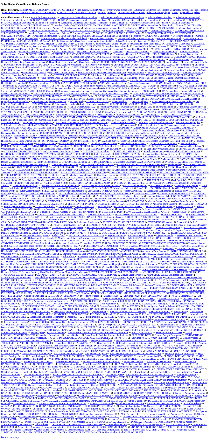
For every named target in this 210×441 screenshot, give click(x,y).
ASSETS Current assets (150, 162)
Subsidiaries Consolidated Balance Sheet (103, 28)
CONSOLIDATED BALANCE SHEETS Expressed (100, 159)
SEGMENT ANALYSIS (177, 424)
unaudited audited (189, 143)
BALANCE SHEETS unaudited (192, 85)
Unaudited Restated (107, 204)
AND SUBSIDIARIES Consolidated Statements (113, 162)
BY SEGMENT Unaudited (46, 372)
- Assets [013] (182, 343)
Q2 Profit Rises (91, 408)
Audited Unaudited (136, 401)
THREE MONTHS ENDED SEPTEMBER (24, 175)
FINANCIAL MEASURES (46, 256)
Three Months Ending (73, 156)
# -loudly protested (90, 296)
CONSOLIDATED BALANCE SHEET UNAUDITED (106, 138)
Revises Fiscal (30, 422)
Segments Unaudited (195, 214)
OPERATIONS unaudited (165, 51)
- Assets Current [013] (133, 191)
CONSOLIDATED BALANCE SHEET (88, 109)
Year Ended (106, 120)
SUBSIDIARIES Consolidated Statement (96, 414)
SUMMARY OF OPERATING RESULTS (74, 406)
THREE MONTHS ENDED (128, 154)
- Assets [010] (81, 343)
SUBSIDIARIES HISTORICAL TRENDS (39, 80)
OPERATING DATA (141, 335)
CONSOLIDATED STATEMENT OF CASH (146, 212)
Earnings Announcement (137, 256)
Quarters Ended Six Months (136, 330)
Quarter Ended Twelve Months (49, 429)
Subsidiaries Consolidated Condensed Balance (43, 219)
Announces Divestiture (141, 419)
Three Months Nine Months (25, 99)
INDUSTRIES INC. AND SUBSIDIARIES (60, 248)
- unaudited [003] (61, 382)
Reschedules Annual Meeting (49, 419)
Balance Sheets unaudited (102, 38)
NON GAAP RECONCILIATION (101, 261)
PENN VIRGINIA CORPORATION (170, 377)
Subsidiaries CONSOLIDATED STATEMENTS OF (150, 28)
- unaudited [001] (120, 101)
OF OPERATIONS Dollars (61, 72)
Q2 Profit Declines (56, 332)
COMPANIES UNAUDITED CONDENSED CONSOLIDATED (111, 351)
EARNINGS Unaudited (109, 83)
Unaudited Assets (115, 217)
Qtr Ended (176, 393)
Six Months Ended (56, 175)
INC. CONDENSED (106, 406)
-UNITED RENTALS (169, 298)
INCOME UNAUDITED (16, 70)
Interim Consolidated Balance (30, 280)
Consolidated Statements (126, 169)
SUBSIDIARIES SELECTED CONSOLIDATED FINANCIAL (162, 117)
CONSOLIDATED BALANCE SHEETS (76, 12)
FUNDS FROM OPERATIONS (77, 372)
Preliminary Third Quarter (91, 401)
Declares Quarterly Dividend (14, 233)
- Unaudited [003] (45, 261)
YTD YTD (114, 416)
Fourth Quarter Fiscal (29, 191)
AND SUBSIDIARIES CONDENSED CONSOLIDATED (85, 127)
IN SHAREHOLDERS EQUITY (169, 319)
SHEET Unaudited (178, 429)
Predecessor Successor (11, 377)
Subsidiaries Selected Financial (105, 75)
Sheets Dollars (8, 91)
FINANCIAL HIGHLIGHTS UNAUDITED (135, 359)
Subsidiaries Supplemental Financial (49, 101)
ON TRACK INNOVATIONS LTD (144, 301)
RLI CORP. (109, 317)
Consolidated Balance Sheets (131, 12)
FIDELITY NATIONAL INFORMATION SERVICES (165, 395)
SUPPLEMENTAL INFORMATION (187, 290)
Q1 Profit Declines (157, 429)
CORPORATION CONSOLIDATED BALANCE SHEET (141, 393)
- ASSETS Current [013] (181, 296)
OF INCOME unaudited (109, 96)
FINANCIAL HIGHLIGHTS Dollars (156, 54)
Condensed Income (152, 156)
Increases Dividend (69, 351)
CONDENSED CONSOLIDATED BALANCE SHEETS (29, 12)
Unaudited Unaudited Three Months (145, 246)
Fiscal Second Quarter (171, 259)
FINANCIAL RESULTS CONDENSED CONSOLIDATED (157, 243)
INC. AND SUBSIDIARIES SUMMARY (161, 314)
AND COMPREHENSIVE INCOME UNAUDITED (126, 238)
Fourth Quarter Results (47, 162)
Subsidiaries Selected (123, 188)
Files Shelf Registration (126, 395)
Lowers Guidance (73, 335)
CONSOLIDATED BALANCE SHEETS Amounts (48, 41)
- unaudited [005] (179, 212)
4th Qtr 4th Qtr (70, 369)
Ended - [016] (201, 395)
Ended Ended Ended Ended (133, 198)
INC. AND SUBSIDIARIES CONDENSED (179, 385)
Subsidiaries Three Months (56, 148)
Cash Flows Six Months (80, 188)
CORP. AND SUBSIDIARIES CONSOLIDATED (137, 364)
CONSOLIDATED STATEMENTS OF (171, 49)
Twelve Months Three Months (71, 272)
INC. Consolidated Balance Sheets (97, 164)
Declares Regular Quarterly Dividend (71, 311)
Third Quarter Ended (11, 57)
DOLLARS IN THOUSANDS (193, 204)
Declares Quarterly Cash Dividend (38, 272)
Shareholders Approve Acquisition (146, 424)
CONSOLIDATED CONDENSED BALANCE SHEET (115, 322)
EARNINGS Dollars (10, 374)
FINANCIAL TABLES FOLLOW (57, 222)
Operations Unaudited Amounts (53, 49)
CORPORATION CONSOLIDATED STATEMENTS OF (36, 269)
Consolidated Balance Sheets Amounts (136, 38)
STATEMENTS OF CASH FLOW (190, 177)
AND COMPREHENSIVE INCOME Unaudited (41, 306)
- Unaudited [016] (102, 169)
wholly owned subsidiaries (119, 10)
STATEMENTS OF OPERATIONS (70, 75)
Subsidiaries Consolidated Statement (106, 49)
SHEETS (38, 169)
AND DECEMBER (71, 80)
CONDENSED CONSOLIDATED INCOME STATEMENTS (30, 154)
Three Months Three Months (62, 62)
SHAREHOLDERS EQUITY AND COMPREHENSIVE (158, 293)
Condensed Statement (122, 99)
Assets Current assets (98, 99)
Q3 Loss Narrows (97, 422)
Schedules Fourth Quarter (81, 135)
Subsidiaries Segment (154, 151)
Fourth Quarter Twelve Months (142, 159)
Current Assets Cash (156, 387)
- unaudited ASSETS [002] (143, 338)
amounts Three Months (152, 169)
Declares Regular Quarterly (191, 261)
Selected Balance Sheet (22, 143)
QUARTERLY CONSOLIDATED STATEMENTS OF (135, 353)
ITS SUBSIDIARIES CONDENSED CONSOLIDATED (73, 240)
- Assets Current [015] (133, 180)
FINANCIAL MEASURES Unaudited (172, 366)
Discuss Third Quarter (132, 230)
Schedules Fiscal (9, 214)
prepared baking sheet (190, 12)
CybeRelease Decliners (58, 280)
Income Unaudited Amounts (71, 191)
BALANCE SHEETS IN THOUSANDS (20, 393)
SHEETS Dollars (178, 46)
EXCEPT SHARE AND (12, 285)
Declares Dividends (178, 387)
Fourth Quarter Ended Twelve (18, 206)
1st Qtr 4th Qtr (27, 214)
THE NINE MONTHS (134, 429)
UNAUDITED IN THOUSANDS (103, 191)
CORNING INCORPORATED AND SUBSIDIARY (92, 275)
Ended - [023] (104, 324)
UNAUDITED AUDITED (154, 296)
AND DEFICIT (24, 290)
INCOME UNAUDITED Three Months (183, 162)
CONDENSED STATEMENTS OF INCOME (117, 135)
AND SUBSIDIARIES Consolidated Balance (89, 67)
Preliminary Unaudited (156, 414)
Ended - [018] (197, 390)
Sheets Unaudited (118, 22)
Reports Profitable (116, 235)
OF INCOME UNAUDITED (44, 70)
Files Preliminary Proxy (187, 372)
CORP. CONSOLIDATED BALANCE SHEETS (164, 269)
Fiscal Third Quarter (84, 206)
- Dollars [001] (11, 227)
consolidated (187, 10)
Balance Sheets (85, 43)
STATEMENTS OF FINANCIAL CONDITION (46, 57)
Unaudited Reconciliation (129, 209)
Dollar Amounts (199, 343)
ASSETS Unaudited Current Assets (103, 429)
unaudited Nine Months (130, 36)
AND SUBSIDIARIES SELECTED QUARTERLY (87, 359)
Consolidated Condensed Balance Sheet (160, 130)
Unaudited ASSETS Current (104, 143)
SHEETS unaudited (181, 22)
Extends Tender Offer (169, 338)
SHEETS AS (48, 191)
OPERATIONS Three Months (175, 167)
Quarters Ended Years (155, 267)
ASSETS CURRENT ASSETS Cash (73, 293)
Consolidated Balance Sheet (190, 106)
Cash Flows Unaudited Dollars (161, 148)
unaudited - (168, 248)
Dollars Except (8, 191)
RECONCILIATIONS (115, 243)
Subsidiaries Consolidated (189, 146)
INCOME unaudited (120, 109)
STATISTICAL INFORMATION (148, 288)
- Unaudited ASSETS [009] (139, 227)
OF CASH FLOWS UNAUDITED (181, 112)
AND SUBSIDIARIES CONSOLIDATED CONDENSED (83, 338)
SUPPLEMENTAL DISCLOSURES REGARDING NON (46, 327)
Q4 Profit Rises (139, 372)
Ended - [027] (180, 311)
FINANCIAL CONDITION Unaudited (154, 188)
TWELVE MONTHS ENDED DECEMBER (124, 222)
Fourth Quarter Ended (137, 30)
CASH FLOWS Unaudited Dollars (68, 377)
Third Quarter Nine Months (97, 64)
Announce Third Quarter (164, 204)
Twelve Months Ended (49, 78)
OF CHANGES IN (78, 380)
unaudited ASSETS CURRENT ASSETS (83, 78)
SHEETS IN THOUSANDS (169, 332)
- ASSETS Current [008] (113, 301)
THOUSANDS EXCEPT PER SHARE (19, 387)
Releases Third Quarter (130, 285)
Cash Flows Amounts (184, 201)
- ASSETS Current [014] (130, 414)
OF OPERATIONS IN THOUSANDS (19, 248)
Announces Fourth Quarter (140, 235)
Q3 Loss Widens (176, 408)
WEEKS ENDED (115, 401)
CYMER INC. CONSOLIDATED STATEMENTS (149, 374)
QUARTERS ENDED (115, 133)
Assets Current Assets (63, 51)
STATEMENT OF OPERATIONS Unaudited (44, 188)
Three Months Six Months (123, 122)
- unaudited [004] (155, 356)
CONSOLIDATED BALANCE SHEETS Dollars (118, 33)
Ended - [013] (174, 309)
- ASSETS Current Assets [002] (81, 106)
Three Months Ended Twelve (47, 93)
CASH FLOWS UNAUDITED (84, 298)
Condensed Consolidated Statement (40, 267)
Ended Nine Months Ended (150, 125)
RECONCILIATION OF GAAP (61, 196)
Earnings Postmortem (119, 366)
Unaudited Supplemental (87, 88)
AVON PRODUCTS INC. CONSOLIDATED (126, 282)
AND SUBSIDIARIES (161, 185)
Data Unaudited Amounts (31, 240)
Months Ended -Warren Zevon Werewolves (78, 238)
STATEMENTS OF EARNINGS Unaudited (166, 96)
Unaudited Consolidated (49, 335)
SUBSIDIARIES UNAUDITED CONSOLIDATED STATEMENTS (106, 130)
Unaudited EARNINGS (24, 403)
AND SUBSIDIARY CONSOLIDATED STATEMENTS (49, 401)
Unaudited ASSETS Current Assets (183, 151)
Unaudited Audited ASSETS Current (137, 406)
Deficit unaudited (149, 327)
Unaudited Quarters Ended (82, 230)
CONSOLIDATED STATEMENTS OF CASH (39, 85)
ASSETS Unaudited (129, 303)
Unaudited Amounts (27, 156)
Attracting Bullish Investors (149, 277)
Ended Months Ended (95, 335)
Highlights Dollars (161, 57)
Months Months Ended (24, 135)
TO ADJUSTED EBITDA (107, 280)
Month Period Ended (182, 141)
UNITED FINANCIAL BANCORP (186, 251)
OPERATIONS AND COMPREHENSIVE (105, 246)
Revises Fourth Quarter (15, 322)
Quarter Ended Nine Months (52, 135)
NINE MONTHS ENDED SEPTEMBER (75, 114)
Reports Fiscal (120, 338)
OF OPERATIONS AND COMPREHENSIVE (35, 172)
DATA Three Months (108, 230)
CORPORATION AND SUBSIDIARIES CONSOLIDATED (108, 369)
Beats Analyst (104, 206)
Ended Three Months (90, 104)
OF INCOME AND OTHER (61, 201)
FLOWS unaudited (60, 146)
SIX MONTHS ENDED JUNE (38, 293)
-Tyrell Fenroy (53, 359)
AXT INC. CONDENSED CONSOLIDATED (45, 298)
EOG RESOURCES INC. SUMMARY (134, 340)
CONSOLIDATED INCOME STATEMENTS (73, 83)
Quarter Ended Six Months (13, 217)
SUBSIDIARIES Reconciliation (70, 251)
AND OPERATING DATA (48, 324)
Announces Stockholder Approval (49, 301)
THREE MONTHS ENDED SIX (187, 330)
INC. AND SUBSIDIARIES (39, 114)
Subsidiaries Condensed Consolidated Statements (157, 10)
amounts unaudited (164, 106)
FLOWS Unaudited (147, 88)
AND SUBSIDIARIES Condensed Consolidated (169, 275)
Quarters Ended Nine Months (163, 143)
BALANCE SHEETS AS (100, 214)
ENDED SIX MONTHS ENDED (82, 233)
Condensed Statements (157, 196)
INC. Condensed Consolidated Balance (61, 151)
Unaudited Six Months (172, 25)
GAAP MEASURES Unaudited (134, 204)
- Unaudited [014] (107, 382)
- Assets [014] (72, 317)
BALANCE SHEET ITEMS (116, 288)
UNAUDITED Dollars (83, 96)
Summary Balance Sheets (35, 46)
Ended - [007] (37, 332)
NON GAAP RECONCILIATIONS (131, 120)
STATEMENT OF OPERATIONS (163, 72)
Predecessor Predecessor (88, 222)
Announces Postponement (182, 414)
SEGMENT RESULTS (108, 319)
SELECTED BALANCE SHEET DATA (101, 185)
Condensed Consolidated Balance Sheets (149, 22)
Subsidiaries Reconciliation (38, 75)
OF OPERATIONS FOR (181, 285)
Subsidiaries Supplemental (159, 191)
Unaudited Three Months (138, 49)
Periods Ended (158, 120)
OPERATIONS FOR (189, 427)
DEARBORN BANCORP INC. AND (110, 293)
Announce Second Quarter (54, 230)
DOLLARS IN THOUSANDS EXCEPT (167, 401)
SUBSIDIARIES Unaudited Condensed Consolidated (91, 269)
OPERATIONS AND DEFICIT (83, 301)
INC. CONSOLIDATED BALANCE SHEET (135, 324)
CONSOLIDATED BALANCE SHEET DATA (63, 99)
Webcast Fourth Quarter (176, 317)
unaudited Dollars (66, 43)
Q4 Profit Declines (91, 317)
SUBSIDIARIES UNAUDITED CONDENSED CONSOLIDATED (70, 133)
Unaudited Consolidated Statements (116, 41)
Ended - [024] (160, 233)
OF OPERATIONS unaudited (144, 25)
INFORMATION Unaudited (96, 151)
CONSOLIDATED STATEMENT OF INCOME (43, 109)
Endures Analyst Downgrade (168, 335)
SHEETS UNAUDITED (128, 114)
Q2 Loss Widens (190, 338)
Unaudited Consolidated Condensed (149, 46)
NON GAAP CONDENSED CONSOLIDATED (63, 398)
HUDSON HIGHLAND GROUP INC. (90, 167)
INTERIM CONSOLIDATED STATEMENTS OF (24, 146)
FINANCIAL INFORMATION (193, 148)
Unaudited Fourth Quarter (125, 64)
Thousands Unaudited (11, 75)
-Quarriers (58, 288)
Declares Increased (111, 330)
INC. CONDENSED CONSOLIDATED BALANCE (184, 172)
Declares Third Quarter (12, 264)
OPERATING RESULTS (121, 259)
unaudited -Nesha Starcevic (133, 143)
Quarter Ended (167, 85)
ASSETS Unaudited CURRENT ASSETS (86, 366)
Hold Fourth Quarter (96, 259)
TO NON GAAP (59, 180)
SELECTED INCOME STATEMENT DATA (139, 380)
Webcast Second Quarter (159, 201)
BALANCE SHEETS (193, 72)
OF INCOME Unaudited (137, 51)
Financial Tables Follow (154, 135)
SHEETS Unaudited (189, 51)
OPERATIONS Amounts (108, 57)
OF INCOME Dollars (41, 104)
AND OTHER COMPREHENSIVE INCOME (139, 317)
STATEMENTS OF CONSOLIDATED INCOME (95, 148)
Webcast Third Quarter (155, 285)
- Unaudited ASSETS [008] (37, 374)
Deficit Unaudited (35, 296)
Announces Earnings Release (169, 340)
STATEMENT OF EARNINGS (41, 285)
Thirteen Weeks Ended (169, 133)
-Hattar (140, 356)
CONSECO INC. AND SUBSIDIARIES (142, 416)
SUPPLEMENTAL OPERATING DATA (116, 390)
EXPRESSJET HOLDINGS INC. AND (56, 348)
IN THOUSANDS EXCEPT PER (129, 183)
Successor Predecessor (68, 243)
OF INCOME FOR (135, 201)
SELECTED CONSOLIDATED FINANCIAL (22, 201)
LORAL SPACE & (117, 422)
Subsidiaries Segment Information (141, 264)
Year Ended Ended (88, 120)
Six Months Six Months (83, 212)
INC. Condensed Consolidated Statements (78, 193)
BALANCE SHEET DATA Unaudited (128, 311)
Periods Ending (35, 356)
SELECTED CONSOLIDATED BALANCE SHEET (78, 374)
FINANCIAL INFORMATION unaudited (168, 183)
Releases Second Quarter (67, 361)
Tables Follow (65, 206)
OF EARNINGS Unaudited (74, 162)
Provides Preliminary (118, 335)
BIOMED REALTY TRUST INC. (180, 416)
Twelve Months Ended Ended (133, 219)
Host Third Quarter (106, 175)
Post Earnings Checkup (65, 345)
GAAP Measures (116, 348)
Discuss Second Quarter (132, 275)
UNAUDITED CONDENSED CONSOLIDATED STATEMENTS (166, 99)
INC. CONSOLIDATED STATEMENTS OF (34, 193)
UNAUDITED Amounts (144, 109)
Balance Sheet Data (78, 219)
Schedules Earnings (142, 366)
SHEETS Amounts (114, 78)
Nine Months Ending (186, 374)
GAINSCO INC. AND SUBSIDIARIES (48, 198)
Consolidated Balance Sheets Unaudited (78, 17)
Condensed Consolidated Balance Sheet (140, 43)
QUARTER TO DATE (43, 364)
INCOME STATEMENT (44, 351)
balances (102, 12)
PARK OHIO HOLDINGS (13, 198)
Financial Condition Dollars (179, 70)
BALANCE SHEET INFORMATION (86, 235)
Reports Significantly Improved (179, 353)
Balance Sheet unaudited (35, 282)
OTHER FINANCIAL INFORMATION (85, 419)
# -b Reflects (69, 256)
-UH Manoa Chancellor (132, 196)
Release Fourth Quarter (29, 259)
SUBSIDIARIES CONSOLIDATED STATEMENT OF (60, 117)
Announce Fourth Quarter (150, 240)
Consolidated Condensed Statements (147, 80)
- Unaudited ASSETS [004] (25, 185)
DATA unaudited (168, 159)
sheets (175, 12)
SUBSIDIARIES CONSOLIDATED (144, 348)
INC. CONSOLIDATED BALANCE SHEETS (89, 54)
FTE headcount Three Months (40, 238)
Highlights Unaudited (113, 30)
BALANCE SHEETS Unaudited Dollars (154, 272)
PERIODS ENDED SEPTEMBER (35, 343)
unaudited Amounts (27, 78)
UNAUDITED (78, 49)
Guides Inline (161, 419)
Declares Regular (96, 377)
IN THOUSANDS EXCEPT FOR (20, 345)
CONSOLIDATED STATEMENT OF (21, 151)
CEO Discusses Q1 (101, 343)
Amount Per (44, 345)
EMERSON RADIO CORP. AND (183, 288)
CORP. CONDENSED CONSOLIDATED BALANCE (76, 432)
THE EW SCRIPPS (38, 322)
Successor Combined (117, 419)
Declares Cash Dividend (87, 290)
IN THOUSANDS (26, 209)
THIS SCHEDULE (186, 272)
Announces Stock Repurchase (102, 303)
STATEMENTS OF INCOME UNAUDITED (171, 41)
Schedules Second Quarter (81, 175)
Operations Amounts (51, 28)
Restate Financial (106, 209)
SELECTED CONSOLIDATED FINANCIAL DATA (26, 340)
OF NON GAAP (149, 345)
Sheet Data (142, 41)
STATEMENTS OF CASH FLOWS (85, 112)
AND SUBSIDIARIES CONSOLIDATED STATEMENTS (130, 104)
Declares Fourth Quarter (161, 372)
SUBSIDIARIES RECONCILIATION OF (39, 254)
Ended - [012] (58, 235)
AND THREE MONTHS (150, 390)
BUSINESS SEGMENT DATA (15, 301)
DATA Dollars (122, 127)
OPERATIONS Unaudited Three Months (84, 85)
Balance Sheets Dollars (188, 28)
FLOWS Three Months (116, 424)
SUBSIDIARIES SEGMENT (60, 356)
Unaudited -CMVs (58, 319)
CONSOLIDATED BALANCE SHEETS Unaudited (25, 25)
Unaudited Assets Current (13, 54)
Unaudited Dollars (62, 25)
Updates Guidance (9, 372)
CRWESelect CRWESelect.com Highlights (102, 264)
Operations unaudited (183, 36)
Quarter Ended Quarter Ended (73, 143)
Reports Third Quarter (14, 177)
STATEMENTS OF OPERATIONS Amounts (181, 88)
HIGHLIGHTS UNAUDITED (38, 361)
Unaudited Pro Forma (160, 219)
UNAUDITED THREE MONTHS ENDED (38, 309)
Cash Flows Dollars (88, 62)
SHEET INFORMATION (153, 408)
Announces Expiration (195, 393)
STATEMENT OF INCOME (81, 204)
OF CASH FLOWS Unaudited (128, 67)
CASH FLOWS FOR (170, 359)
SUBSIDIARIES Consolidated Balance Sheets (23, 130)
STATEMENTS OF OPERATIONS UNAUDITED (27, 88)
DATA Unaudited (170, 91)
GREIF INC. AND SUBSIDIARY (47, 233)
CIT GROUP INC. (191, 298)
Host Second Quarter (196, 225)
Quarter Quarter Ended (110, 306)
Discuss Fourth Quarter (22, 162)
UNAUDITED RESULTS (82, 319)
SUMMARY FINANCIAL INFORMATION (22, 125)
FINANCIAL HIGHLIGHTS (126, 151)
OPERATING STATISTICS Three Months (105, 225)
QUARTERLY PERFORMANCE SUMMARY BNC (126, 233)
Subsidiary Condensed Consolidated (57, 416)
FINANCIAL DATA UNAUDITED (187, 196)
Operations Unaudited (172, 20)
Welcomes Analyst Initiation (159, 230)
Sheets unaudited (72, 28)
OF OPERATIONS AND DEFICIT (84, 387)
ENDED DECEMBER (147, 259)
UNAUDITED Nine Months (14, 408)
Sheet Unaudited (87, 345)
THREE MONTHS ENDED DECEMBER (109, 117)
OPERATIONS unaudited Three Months (23, 246)
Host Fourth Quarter (58, 217)
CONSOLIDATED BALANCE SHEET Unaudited (140, 164)
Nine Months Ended (115, 85)
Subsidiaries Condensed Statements (46, 317)
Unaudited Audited (197, 243)
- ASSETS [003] (37, 217)
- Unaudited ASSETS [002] (44, 408)
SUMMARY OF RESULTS (170, 369)
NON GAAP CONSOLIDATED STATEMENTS (153, 427)
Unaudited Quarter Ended (45, 36)
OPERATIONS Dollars (32, 196)
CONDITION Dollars (143, 398)
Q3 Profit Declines (197, 319)
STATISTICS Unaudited (101, 403)
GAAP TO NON (132, 306)
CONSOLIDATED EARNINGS (16, 277)
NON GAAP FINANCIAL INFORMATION (51, 159)
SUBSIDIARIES (97, 10)
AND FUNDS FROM (119, 398)
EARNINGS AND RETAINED (79, 324)
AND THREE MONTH (99, 393)
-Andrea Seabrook (12, 398)
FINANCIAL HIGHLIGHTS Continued (101, 361)
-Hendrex (26, 372)
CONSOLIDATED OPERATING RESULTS (175, 238)
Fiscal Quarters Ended (142, 332)
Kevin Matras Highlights (37, 377)
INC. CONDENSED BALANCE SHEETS (173, 256)
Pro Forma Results (46, 395)
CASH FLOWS (74, 246)
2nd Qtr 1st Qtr (11, 180)
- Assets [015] (146, 369)
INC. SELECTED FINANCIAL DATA (109, 427)
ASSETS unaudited (142, 93)
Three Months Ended (45, 206)
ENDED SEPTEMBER (107, 196)
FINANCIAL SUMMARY (13, 317)
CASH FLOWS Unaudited (76, 93)
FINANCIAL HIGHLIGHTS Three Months (150, 422)
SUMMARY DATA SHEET (190, 235)
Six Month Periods (78, 427)
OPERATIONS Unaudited (157, 36)
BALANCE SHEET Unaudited (137, 280)
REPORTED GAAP (23, 390)
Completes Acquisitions (55, 427)
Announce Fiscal (97, 398)
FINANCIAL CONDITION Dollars (101, 248)
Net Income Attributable (174, 380)
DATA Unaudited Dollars (135, 185)
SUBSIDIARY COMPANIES (174, 327)
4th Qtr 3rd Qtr (180, 180)
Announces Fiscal (66, 395)
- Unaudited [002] (114, 374)
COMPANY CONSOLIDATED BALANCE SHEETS (113, 251)
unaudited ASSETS (92, 243)
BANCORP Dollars (180, 209)
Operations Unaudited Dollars (44, 30)
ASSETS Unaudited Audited (182, 303)
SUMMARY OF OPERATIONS (63, 296)
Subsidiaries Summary (82, 57)
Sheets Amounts (183, 64)
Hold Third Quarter (163, 343)
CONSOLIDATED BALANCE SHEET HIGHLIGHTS (76, 282)
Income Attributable (40, 382)
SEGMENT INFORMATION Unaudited (46, 380)
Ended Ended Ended (173, 225)
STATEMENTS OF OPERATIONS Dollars (172, 101)
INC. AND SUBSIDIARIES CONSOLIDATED (83, 172)
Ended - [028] (55, 385)
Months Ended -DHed (58, 411)
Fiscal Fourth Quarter (123, 277)
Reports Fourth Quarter (186, 230)
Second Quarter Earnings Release (159, 306)
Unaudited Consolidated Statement (161, 154)
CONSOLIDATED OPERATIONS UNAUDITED (60, 214)
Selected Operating (25, 395)
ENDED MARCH (184, 206)
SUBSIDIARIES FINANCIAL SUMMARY (93, 146)
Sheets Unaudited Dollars (99, 156)
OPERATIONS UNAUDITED (15, 36)
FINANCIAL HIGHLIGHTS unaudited (60, 185)
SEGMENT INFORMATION (68, 353)
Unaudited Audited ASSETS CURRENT (124, 432)
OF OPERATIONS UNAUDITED (93, 51)
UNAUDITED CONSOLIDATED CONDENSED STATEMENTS (43, 414)
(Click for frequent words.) (43, 17)
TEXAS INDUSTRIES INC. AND (112, 372)
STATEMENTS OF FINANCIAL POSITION (110, 272)
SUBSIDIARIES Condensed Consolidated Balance (102, 72)
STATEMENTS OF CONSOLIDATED (111, 93)
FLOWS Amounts (21, 351)
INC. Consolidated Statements (91, 416)
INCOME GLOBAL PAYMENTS (174, 193)
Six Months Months (82, 280)
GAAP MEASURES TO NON (50, 275)
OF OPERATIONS (150, 91)
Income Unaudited (149, 20)
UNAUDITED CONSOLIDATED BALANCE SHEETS (98, 411)
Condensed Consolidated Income (135, 382)
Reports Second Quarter (156, 209)
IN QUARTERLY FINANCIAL (38, 122)
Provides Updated (76, 422)
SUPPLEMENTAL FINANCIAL (16, 419)
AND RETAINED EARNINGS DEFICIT (89, 277)
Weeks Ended (174, 164)
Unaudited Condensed (187, 248)
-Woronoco (129, 125)
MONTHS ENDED (54, 246)
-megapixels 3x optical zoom (34, 227)
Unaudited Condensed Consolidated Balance (48, 33)
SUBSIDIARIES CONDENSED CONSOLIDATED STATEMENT (32, 204)
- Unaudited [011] (152, 114)
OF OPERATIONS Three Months (160, 322)
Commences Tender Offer (102, 380)
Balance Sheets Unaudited (160, 17)
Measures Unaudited (38, 83)
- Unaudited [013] (74, 259)
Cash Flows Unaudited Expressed (67, 227)
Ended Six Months (102, 154)
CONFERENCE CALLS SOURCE (94, 395)
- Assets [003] (76, 101)
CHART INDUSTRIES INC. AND (163, 403)
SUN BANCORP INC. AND (86, 141)
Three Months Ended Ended (143, 133)
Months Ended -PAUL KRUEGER (122, 309)
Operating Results (164, 235)
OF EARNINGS (83, 169)
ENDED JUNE (145, 106)
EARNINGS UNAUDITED (152, 59)
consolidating (201, 10)
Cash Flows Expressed (47, 390)
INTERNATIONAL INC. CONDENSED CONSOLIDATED (58, 314)
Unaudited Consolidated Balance (34, 51)
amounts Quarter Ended (107, 43)
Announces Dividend (134, 361)
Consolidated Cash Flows (181, 280)
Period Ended (134, 411)
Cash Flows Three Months (117, 112)
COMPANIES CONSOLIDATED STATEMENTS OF (71, 125)
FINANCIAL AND (195, 369)
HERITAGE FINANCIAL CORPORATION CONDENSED (105, 356)
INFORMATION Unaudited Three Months (118, 345)
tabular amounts (167, 324)
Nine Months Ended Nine (51, 366)
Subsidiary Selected (26, 120)
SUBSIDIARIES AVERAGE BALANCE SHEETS (168, 411)
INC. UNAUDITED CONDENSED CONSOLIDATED (52, 264)
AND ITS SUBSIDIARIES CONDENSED (83, 309)
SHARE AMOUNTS (34, 411)
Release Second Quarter (49, 209)
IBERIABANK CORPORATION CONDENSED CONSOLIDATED (53, 303)
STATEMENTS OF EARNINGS (139, 75)
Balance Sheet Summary (28, 427)
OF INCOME (90, 80)
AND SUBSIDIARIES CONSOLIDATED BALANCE (81, 122)
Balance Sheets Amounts (151, 70)
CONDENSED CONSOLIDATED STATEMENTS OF (44, 96)
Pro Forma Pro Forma (110, 125)
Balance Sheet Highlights (158, 12)
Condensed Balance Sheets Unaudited (191, 67)
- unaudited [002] (131, 296)
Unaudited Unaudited (113, 290)
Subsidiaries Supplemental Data (19, 64)
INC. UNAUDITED (10, 293)
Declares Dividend (28, 416)
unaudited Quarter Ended (158, 67)
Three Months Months (44, 243)
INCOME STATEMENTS (69, 261)
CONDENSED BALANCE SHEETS (46, 54)
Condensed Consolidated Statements (68, 322)
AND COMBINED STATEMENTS (18, 348)
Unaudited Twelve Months (117, 46)
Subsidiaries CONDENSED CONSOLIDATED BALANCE (146, 146)
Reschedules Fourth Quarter (35, 235)
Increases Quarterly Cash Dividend (79, 254)
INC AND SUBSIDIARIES (103, 314)
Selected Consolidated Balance (15, 93)
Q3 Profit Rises (195, 282)
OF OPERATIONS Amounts (189, 188)
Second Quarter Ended (24, 49)
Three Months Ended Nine (82, 180)
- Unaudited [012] (63, 343)
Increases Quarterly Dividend (92, 256)
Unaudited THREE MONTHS (54, 212)
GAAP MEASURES (46, 143)
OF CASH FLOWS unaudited (116, 267)
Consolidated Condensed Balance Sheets (88, 20)
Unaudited (118, 51)
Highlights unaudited (28, 38)
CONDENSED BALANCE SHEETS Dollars (64, 393)
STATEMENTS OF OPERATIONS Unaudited (59, 64)
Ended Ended (85, 196)
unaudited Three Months (29, 67)
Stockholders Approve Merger (36, 353)
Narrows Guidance (37, 385)
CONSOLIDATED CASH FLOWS (70, 340)
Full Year (165, 264)
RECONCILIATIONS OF (159, 361)
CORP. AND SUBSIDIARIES (76, 154)
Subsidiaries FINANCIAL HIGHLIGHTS (118, 254)
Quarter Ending (99, 311)
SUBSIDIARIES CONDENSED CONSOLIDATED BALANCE (162, 127)
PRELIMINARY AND (155, 290)
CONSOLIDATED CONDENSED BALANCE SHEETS (100, 25)
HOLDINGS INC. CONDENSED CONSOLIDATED (26, 251)
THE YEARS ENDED (159, 311)
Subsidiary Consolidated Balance (29, 62)
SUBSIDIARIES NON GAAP (82, 306)
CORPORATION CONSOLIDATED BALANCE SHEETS (41, 167)
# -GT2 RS (160, 280)
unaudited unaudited (129, 314)
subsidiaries (82, 10)
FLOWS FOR (31, 398)
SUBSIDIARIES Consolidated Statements (149, 141)
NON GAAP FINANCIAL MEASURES (185, 246)
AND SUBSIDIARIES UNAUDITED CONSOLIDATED (148, 261)
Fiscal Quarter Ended (29, 141)
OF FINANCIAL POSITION (55, 141)
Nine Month (7, 395)
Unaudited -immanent (179, 59)
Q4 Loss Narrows (199, 317)
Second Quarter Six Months (35, 180)
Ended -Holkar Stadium (189, 345)
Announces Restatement (153, 309)
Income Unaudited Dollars (196, 62)
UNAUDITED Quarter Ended (137, 319)
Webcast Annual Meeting (153, 303)
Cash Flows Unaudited (86, 41)
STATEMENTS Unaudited (160, 222)
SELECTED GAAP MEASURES (118, 240)
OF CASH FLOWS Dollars (136, 57)
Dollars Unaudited (63, 88)
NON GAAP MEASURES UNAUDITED (123, 387)
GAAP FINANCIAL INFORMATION (182, 156)
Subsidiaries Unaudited (125, 54)
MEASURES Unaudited (176, 390)
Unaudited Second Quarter (127, 156)
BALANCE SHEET (85, 327)
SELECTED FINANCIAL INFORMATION (90, 183)
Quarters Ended (173, 62)
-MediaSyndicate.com (76, 385)
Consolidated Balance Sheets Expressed (57, 120)
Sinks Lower (197, 212)
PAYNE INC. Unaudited (195, 227)
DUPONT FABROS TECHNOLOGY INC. (48, 177)
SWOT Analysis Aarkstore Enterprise (171, 382)
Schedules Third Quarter (186, 185)
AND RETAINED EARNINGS (84, 330)
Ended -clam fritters (129, 269)
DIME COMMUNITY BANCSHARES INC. (136, 214)
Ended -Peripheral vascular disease (83, 288)
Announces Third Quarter (154, 251)
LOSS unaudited (134, 290)
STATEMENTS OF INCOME (172, 75)
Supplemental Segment (96, 353)
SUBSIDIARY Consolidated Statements (132, 343)
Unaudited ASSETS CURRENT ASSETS (20, 148)
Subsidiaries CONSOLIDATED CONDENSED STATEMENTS (98, 332)
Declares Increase (76, 429)
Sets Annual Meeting (184, 422)
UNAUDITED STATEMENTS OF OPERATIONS (62, 403)
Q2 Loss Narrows (31, 330)
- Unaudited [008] (98, 385)
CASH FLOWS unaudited (170, 138)
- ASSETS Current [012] (54, 183)
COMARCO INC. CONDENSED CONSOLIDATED (77, 424)
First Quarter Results (53, 259)
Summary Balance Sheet (189, 54)
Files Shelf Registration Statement (51, 277)
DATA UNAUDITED (144, 193)
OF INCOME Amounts (12, 238)
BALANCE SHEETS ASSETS (15, 256)
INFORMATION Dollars (157, 351)
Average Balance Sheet (101, 340)
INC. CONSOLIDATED (52, 387)
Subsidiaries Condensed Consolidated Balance (122, 17)
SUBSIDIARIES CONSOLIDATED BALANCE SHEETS (46, 10)
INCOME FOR (168, 345)
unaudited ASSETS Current (59, 169)
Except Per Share (161, 330)
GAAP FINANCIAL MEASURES (118, 88)
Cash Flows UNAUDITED (97, 364)
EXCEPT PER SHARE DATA (170, 398)
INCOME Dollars (9, 109)
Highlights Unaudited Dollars (15, 101)
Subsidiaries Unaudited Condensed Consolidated (64, 38)
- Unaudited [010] (110, 296)
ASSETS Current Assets (114, 141)
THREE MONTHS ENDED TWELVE (188, 175)
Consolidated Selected (159, 198)
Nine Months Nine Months (166, 93)
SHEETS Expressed (131, 177)
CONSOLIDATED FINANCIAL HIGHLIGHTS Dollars (27, 127)
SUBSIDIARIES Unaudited (14, 332)
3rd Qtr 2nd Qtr (102, 188)
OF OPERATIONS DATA (53, 422)
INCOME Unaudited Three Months (168, 282)
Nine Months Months (70, 408)
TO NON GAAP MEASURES (147, 112)
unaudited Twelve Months (168, 227)
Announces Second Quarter (103, 219)
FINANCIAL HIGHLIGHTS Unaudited (37, 91)
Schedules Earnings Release (91, 348)
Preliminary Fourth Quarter (157, 177)
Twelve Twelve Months (39, 288)
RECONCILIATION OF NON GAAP (172, 83)
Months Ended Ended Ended (159, 206)
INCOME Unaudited (71, 70)
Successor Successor (50, 156)
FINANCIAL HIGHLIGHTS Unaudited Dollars (100, 201)
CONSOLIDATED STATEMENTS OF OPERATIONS (110, 70)
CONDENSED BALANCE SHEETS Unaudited (132, 385)
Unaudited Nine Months (46, 22)
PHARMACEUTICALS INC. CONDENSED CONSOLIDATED (172, 254)
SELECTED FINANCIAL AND (79, 209)
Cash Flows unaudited (54, 67)
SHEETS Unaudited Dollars (113, 80)
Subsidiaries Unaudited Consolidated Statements (176, 78)
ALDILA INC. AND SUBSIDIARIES (119, 408)
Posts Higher (53, 369)
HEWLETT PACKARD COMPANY (21, 230)
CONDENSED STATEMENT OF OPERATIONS (54, 138)
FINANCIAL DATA (145, 138)
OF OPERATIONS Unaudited (176, 43)
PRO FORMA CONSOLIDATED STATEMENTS (24, 164)
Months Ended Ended (109, 327)
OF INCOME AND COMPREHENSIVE (140, 248)
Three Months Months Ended (29, 359)
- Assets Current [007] (109, 180)
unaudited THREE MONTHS (130, 403)
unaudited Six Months (161, 30)
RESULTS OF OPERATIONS (187, 198)
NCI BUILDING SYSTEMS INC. (145, 225)
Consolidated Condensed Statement (183, 125)
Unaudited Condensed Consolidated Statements (115, 91)
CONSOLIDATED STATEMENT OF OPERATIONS (76, 46)
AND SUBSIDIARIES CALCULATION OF (25, 319)
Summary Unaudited (82, 33)
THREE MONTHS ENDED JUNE (143, 217)
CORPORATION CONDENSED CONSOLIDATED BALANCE (131, 62)
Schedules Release (192, 403)
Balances (111, 12)
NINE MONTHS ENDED (109, 212)
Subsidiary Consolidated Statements (156, 122)
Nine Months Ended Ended (50, 106)
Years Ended (83, 59)
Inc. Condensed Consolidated (137, 83)
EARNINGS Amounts (139, 377)
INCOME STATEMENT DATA (116, 193)
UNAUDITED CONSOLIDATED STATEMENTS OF (48, 59)
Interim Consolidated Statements (16, 429)
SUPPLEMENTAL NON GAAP (16, 424)
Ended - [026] (182, 222)
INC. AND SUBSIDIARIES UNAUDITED (178, 406)
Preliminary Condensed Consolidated (117, 106)
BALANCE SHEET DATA (104, 285)
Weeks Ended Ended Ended (177, 364)
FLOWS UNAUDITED (97, 101)
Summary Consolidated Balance (74, 91)
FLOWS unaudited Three (69, 364)
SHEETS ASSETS (117, 377)
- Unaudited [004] (140, 101)
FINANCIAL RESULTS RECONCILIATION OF (132, 172)
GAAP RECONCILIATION (65, 164)
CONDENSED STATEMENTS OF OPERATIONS (142, 175)
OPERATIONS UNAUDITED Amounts (54, 290)
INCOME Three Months (59, 130)
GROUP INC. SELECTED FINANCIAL (79, 267)
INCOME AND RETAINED (24, 222)
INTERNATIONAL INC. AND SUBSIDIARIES (135, 167)
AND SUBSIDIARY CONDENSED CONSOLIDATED (129, 298)
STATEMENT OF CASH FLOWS (28, 369)
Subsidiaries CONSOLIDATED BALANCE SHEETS (40, 20)
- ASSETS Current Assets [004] (67, 225)
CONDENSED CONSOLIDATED (87, 217)
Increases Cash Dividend (84, 382)
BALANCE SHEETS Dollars (142, 85)
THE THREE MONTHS (158, 180)
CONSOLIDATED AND (52, 112)
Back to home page (10, 437)
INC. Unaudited (130, 327)
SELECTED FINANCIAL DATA (157, 64)
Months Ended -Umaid (171, 214)
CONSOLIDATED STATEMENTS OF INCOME (168, 33)
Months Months (136, 72)
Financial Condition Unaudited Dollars (105, 227)
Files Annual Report (80, 198)
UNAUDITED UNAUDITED (128, 206)
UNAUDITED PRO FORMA (74, 285)
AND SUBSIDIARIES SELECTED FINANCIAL (95, 177)
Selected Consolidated (178, 267)
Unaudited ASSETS (133, 96)
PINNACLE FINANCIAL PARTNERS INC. (31, 338)
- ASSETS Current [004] (54, 330)
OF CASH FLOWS (28, 112)
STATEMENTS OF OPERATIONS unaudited (114, 59)
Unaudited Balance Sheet (105, 198)
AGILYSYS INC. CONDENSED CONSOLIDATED (26, 406)
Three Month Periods (194, 314)
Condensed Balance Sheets (13, 30)
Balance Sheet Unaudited (169, 38)
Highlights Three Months (138, 78)
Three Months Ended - (132, 148)
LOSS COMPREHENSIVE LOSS (77, 390)
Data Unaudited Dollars (65, 104)
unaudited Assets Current (34, 72)
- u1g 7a (137, 267)
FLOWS (17, 411)
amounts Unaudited (191, 91)
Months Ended (116, 256)
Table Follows (41, 424)
